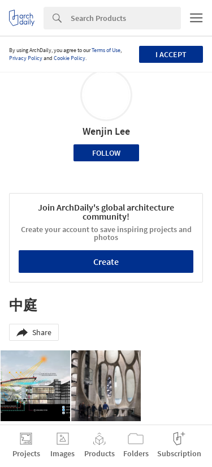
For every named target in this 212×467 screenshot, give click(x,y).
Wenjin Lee (106, 131)
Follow (106, 153)
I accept (171, 54)
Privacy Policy (25, 58)
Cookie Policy (69, 58)
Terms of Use (106, 50)
